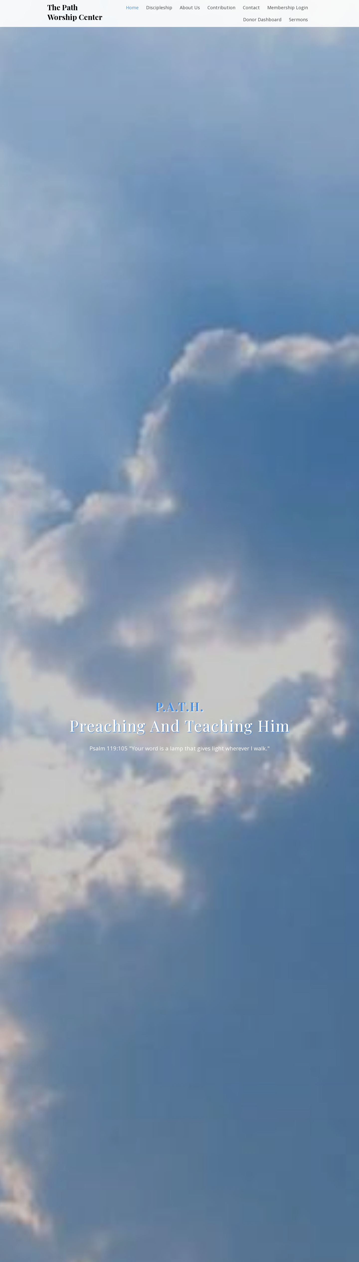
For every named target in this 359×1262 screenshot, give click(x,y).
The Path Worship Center (74, 12)
